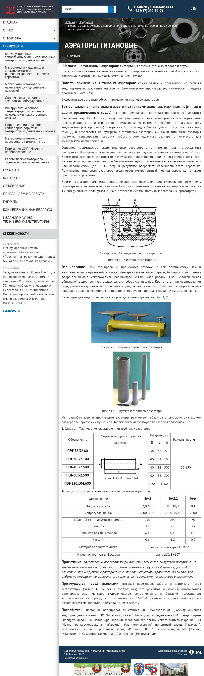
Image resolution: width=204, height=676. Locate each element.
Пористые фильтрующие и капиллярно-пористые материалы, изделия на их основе (30, 128)
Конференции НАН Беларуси (28, 209)
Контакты (11, 178)
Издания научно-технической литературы (26, 219)
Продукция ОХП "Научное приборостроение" (24, 150)
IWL (195, 652)
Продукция (30, 47)
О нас (30, 31)
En (196, 8)
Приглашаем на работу (23, 194)
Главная (10, 22)
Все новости (13, 310)
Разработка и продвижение (172, 650)
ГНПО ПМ (10, 201)
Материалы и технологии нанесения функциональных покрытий (26, 87)
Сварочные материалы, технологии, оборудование (24, 99)
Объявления (30, 187)
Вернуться (65, 56)
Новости (11, 170)
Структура (30, 39)
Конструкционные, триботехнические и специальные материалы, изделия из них (30, 57)
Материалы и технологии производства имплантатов (25, 140)
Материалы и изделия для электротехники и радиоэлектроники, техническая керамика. (28, 72)
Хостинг (182, 654)
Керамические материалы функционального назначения (27, 160)
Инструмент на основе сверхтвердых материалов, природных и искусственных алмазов (26, 112)
